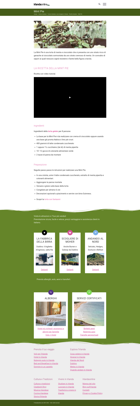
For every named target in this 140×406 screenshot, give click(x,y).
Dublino (73, 363)
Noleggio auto (89, 332)
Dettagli (44, 269)
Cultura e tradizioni (42, 384)
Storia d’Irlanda (40, 396)
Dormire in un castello (43, 367)
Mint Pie (39, 11)
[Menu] (104, 4)
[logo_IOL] (41, 4)
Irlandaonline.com (39, 402)
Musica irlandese (41, 390)
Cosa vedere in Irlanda (79, 354)
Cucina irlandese (41, 393)
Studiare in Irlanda (66, 384)
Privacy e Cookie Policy (92, 393)
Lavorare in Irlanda (66, 387)
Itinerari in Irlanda (77, 357)
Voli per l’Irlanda (41, 354)
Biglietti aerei (89, 328)
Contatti (86, 390)
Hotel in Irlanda (40, 357)
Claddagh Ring (40, 387)
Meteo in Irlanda (77, 367)
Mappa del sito (89, 384)
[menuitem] (99, 4)
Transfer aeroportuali (89, 335)
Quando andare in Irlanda (81, 370)
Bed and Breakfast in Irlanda (46, 363)
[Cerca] (99, 4)
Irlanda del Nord (77, 360)
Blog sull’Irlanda (89, 387)
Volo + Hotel (51, 335)
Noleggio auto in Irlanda (44, 360)
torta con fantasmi (52, 199)
